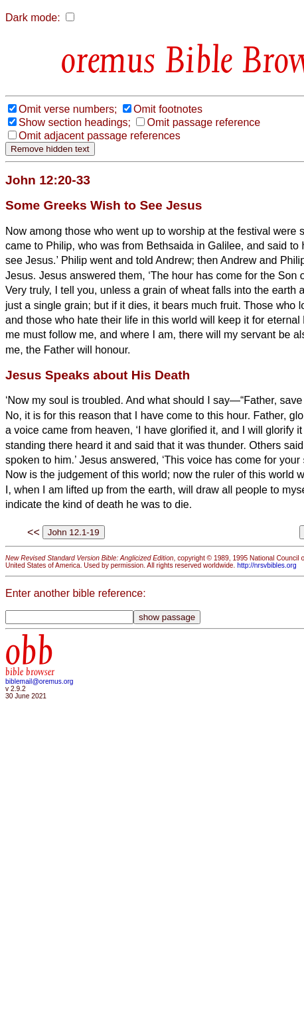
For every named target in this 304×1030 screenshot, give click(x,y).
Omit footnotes (167, 109)
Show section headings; (75, 122)
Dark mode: (32, 17)
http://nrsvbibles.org (266, 565)
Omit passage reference (203, 122)
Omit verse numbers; (68, 109)
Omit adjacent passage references (100, 135)
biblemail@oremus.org (39, 681)
